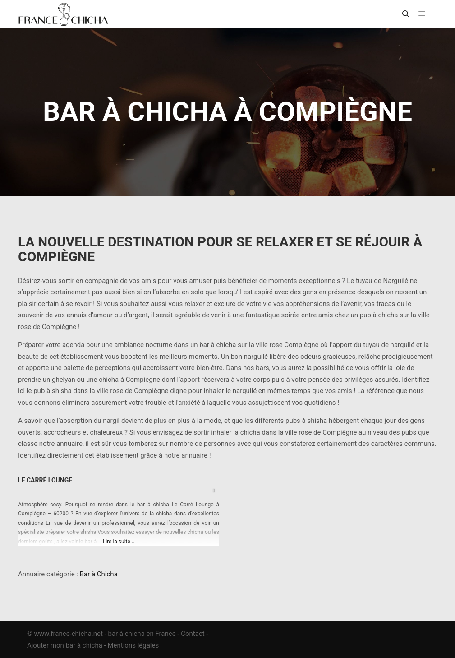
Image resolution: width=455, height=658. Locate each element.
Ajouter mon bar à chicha (64, 645)
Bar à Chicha (99, 574)
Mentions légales (133, 645)
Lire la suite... (119, 541)
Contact (192, 634)
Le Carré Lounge (45, 480)
